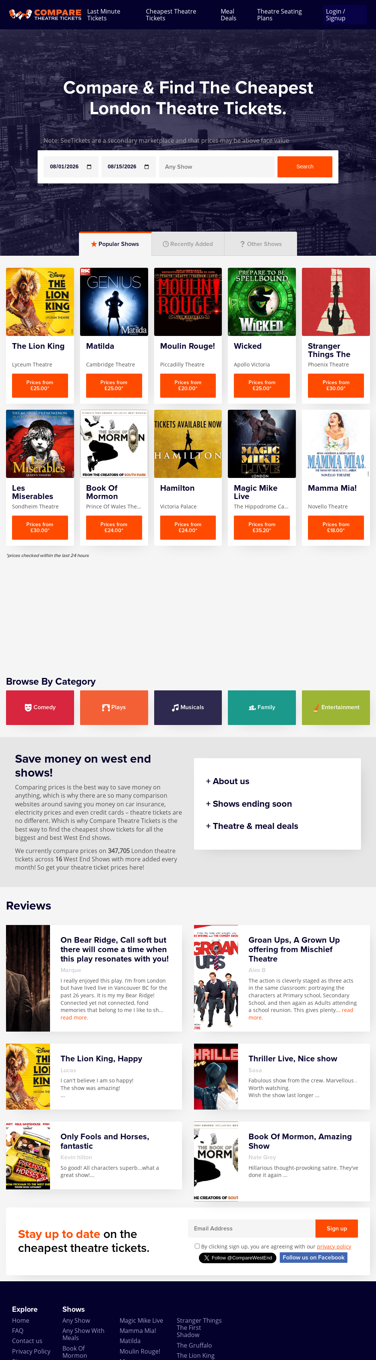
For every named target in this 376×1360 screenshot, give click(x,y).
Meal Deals (229, 15)
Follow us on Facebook (313, 1257)
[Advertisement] (188, 611)
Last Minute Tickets (103, 15)
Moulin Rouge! (140, 1351)
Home (20, 1320)
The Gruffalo (194, 1345)
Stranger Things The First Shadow (199, 1327)
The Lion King (196, 1355)
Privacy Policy (31, 1351)
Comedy (40, 707)
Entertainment (335, 707)
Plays (114, 707)
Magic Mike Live (141, 1320)
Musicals (187, 707)
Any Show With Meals (83, 1334)
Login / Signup (336, 14)
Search (305, 166)
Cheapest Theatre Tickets (171, 15)
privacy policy (334, 1246)
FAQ (17, 1330)
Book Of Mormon (74, 1352)
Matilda (130, 1341)
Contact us (27, 1341)
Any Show (76, 1320)
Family (262, 707)
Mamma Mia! (138, 1330)
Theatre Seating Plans (279, 15)
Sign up (337, 1228)
